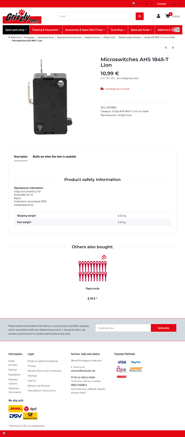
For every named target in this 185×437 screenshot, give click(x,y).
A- (152, 3)
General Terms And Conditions (44, 370)
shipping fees (38, 426)
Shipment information (15, 390)
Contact (161, 3)
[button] (158, 16)
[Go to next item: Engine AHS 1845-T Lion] (173, 47)
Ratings (12, 369)
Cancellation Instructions (42, 390)
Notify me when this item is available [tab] (54, 156)
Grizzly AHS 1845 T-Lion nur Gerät (130, 111)
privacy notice (53, 329)
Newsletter (14, 374)
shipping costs (130, 78)
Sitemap (32, 375)
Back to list (16, 37)
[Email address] (123, 328)
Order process (12, 362)
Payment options (13, 381)
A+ (146, 3)
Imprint (32, 380)
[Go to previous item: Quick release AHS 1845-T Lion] (165, 47)
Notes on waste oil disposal (43, 360)
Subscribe (163, 328)
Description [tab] (20, 156)
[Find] (96, 16)
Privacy (32, 365)
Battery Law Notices (39, 385)
